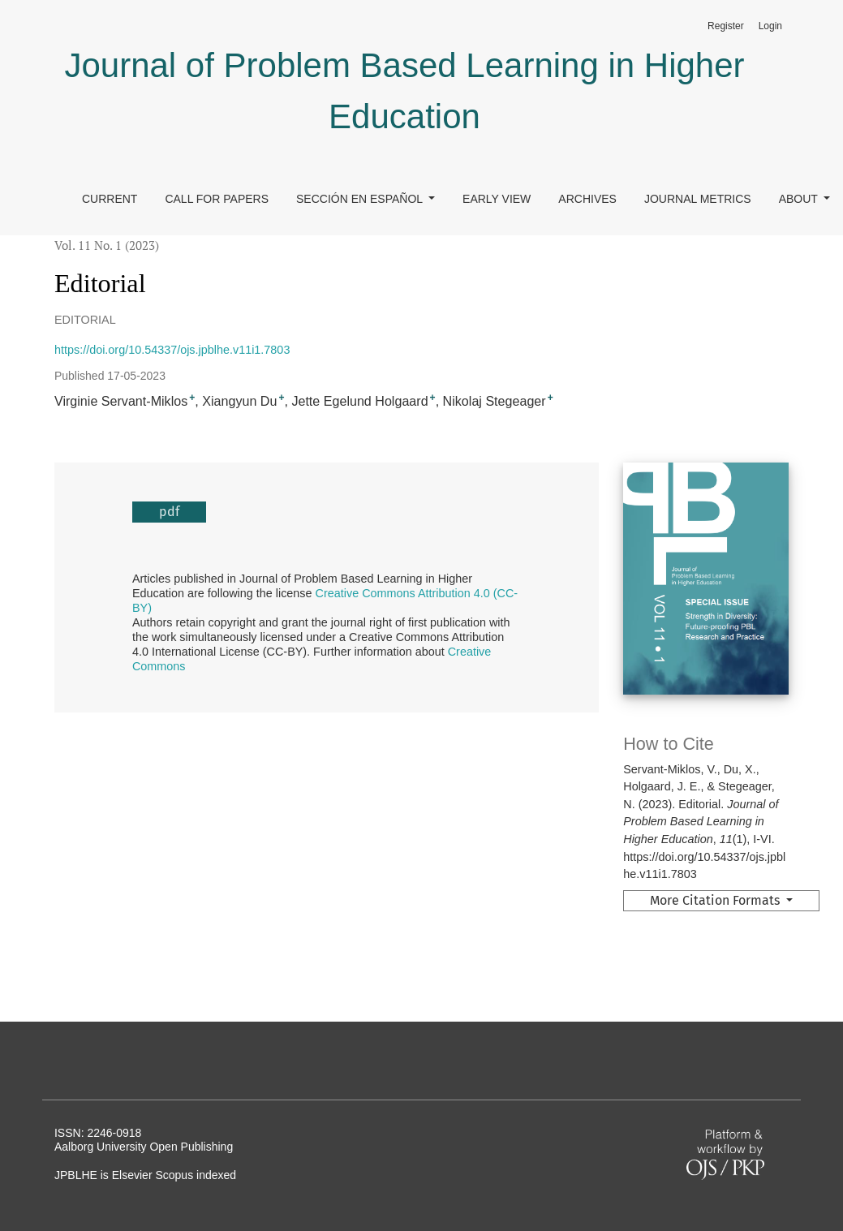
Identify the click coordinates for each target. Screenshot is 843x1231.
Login (770, 26)
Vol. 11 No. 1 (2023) (106, 245)
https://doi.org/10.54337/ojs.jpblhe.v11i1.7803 (172, 349)
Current (109, 198)
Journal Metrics (697, 198)
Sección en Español (360, 198)
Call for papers (217, 198)
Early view (496, 198)
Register (726, 26)
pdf (169, 511)
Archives (587, 198)
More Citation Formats (716, 900)
